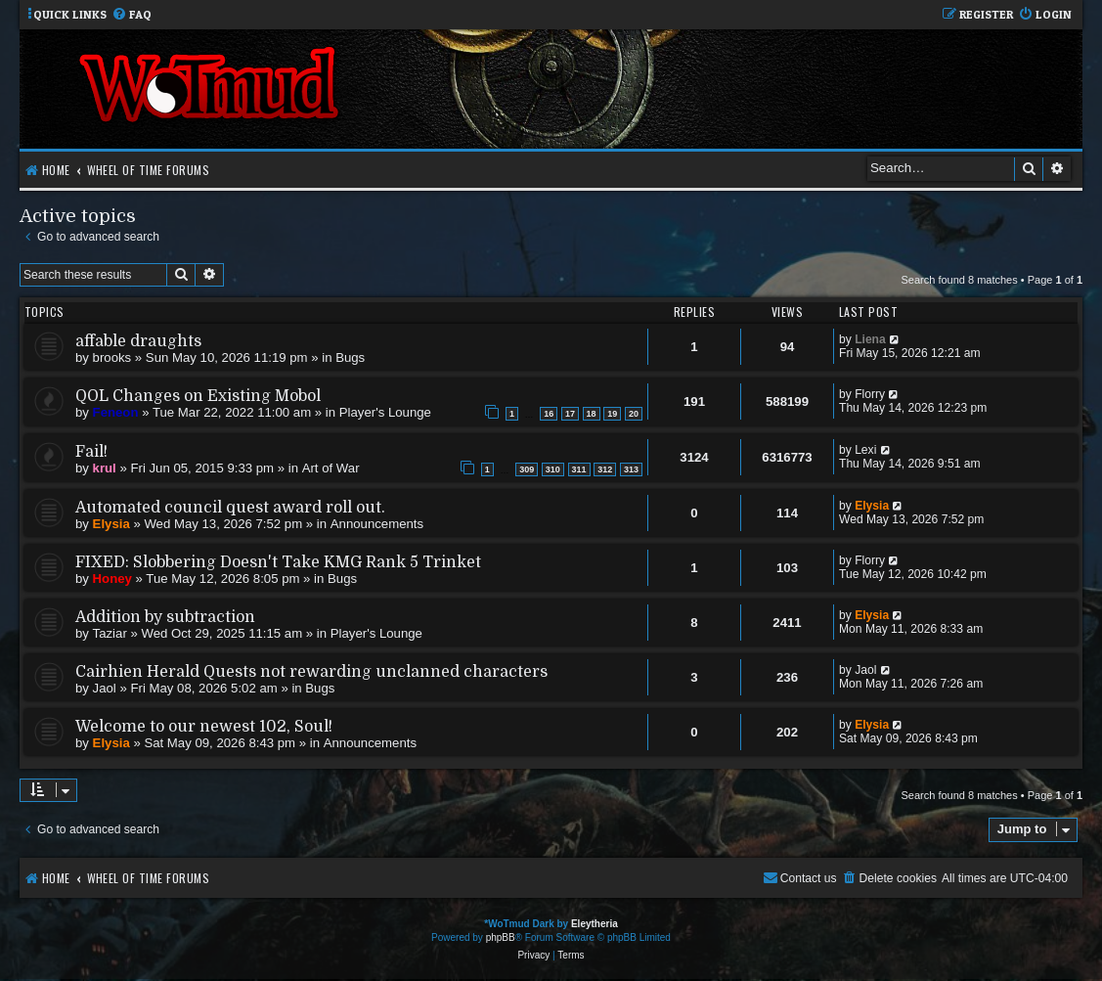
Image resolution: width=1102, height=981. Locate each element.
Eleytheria (594, 923)
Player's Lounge (385, 412)
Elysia (111, 523)
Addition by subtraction (165, 617)
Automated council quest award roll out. (230, 507)
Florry (870, 394)
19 (612, 414)
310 (553, 469)
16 (548, 414)
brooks (112, 357)
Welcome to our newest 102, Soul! (203, 727)
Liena (870, 339)
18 (591, 414)
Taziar (110, 633)
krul (104, 468)
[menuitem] (131, 15)
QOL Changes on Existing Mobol (198, 396)
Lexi (865, 450)
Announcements (377, 523)
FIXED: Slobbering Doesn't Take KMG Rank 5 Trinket (278, 562)
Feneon (116, 412)
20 (634, 414)
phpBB (500, 937)
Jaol (104, 688)
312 (604, 469)
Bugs (350, 357)
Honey (112, 578)
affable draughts (138, 341)
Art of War (331, 468)
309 (526, 469)
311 (579, 469)
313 (631, 469)
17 (570, 414)
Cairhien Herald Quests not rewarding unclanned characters (311, 672)
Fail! (91, 452)
